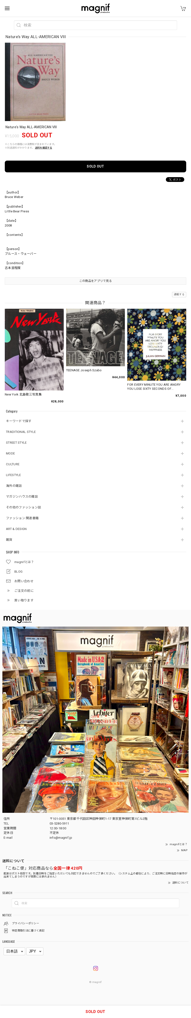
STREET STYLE (16, 442)
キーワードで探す (18, 421)
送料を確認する (43, 147)
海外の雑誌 (14, 486)
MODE (10, 453)
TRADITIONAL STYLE (21, 432)
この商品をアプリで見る (95, 281)
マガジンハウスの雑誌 (22, 496)
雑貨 (9, 539)
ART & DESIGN (16, 529)
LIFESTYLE (13, 475)
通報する (179, 294)
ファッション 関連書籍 (22, 518)
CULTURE (12, 464)
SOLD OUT (95, 166)
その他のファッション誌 (23, 507)
